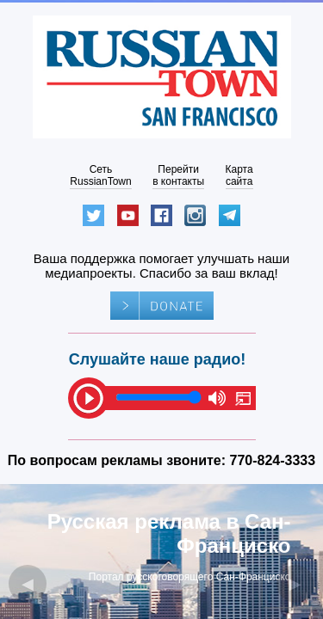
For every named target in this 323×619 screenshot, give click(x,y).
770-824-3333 (273, 460)
